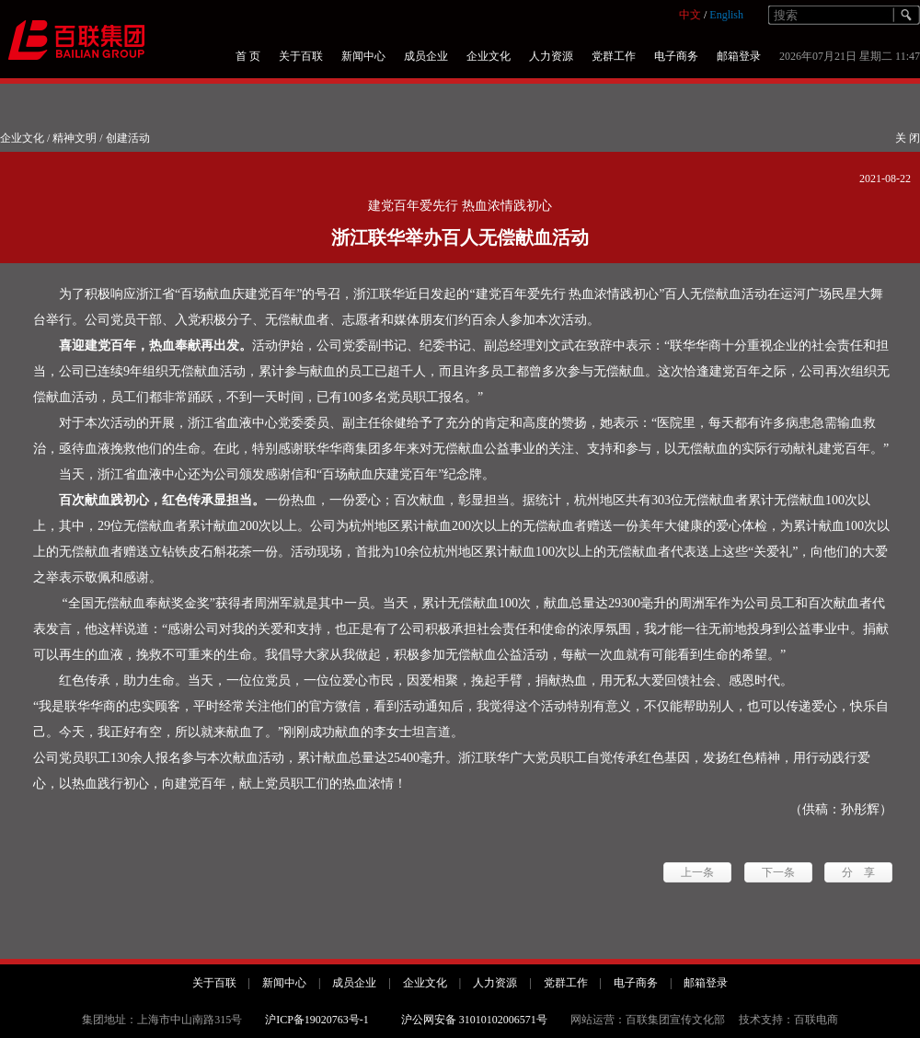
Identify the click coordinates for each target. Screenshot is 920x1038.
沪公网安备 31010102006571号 (474, 1019)
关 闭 (907, 138)
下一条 (778, 872)
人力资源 (551, 56)
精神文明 (74, 138)
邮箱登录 (739, 56)
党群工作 (614, 56)
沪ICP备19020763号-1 (317, 1019)
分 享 (858, 872)
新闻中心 (363, 56)
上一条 (697, 872)
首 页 (248, 56)
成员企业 (426, 56)
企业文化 (488, 56)
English (726, 14)
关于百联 (301, 56)
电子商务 (676, 56)
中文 (690, 14)
